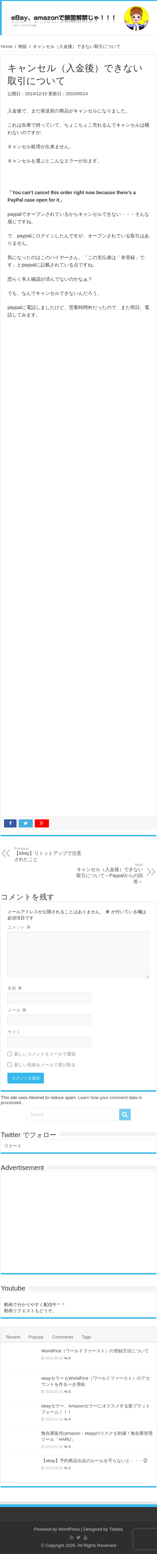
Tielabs (116, 1529)
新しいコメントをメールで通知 (45, 1053)
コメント (19, 927)
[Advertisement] (78, 569)
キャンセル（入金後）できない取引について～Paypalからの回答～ (108, 873)
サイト (14, 1032)
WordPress (69, 1529)
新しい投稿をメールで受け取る (45, 1064)
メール (16, 1010)
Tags (86, 1337)
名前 (14, 988)
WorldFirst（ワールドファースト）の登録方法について (95, 1350)
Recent (13, 1337)
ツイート (13, 1145)
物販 (22, 46)
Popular (36, 1337)
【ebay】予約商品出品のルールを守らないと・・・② (94, 1460)
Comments (62, 1337)
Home (6, 46)
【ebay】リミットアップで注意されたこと (48, 854)
